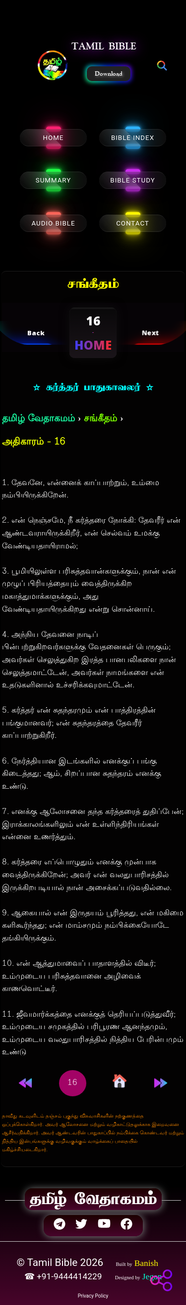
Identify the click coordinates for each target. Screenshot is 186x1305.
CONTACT (132, 223)
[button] (52, 66)
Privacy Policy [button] (93, 1296)
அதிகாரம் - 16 (33, 442)
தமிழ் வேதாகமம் (38, 419)
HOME (53, 137)
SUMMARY (53, 180)
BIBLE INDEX (132, 137)
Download (109, 73)
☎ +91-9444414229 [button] (64, 1276)
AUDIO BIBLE (53, 223)
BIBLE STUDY (132, 180)
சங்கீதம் (100, 419)
